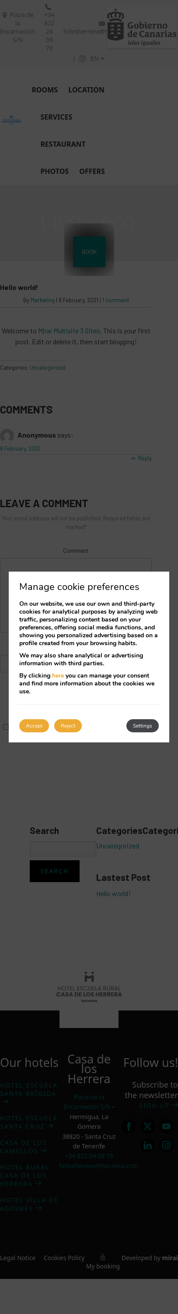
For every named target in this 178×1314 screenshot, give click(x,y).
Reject (68, 725)
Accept (34, 725)
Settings (142, 725)
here (58, 675)
